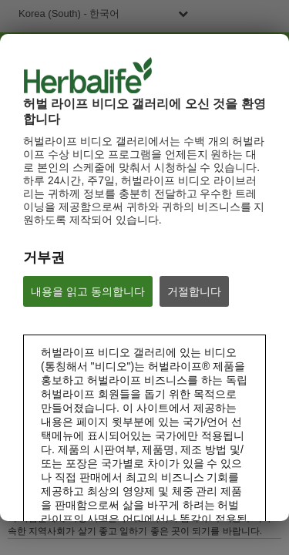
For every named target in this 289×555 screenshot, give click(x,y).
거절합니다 (194, 291)
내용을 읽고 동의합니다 (88, 291)
